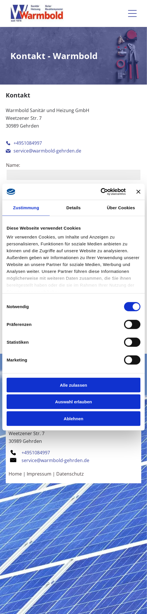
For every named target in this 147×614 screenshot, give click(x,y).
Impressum (39, 474)
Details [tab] (73, 207)
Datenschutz (70, 474)
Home (15, 474)
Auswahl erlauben (73, 401)
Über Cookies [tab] (121, 207)
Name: (13, 165)
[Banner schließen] (138, 192)
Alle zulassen (73, 384)
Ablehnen (73, 418)
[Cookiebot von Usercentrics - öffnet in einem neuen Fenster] (101, 191)
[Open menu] (132, 13)
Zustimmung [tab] (26, 207)
